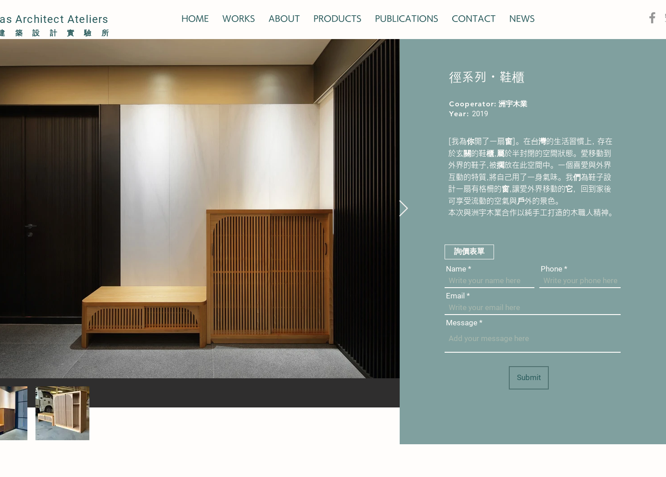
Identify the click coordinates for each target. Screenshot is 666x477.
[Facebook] (652, 17)
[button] (469, 252)
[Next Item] (403, 209)
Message (461, 323)
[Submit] (529, 377)
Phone (551, 269)
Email (455, 296)
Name (456, 269)
